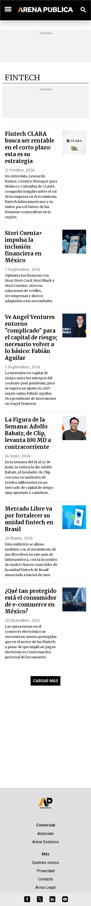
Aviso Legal (45, 887)
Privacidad (46, 871)
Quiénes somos (45, 862)
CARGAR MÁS (45, 681)
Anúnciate (45, 833)
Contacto (45, 879)
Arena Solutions (45, 842)
